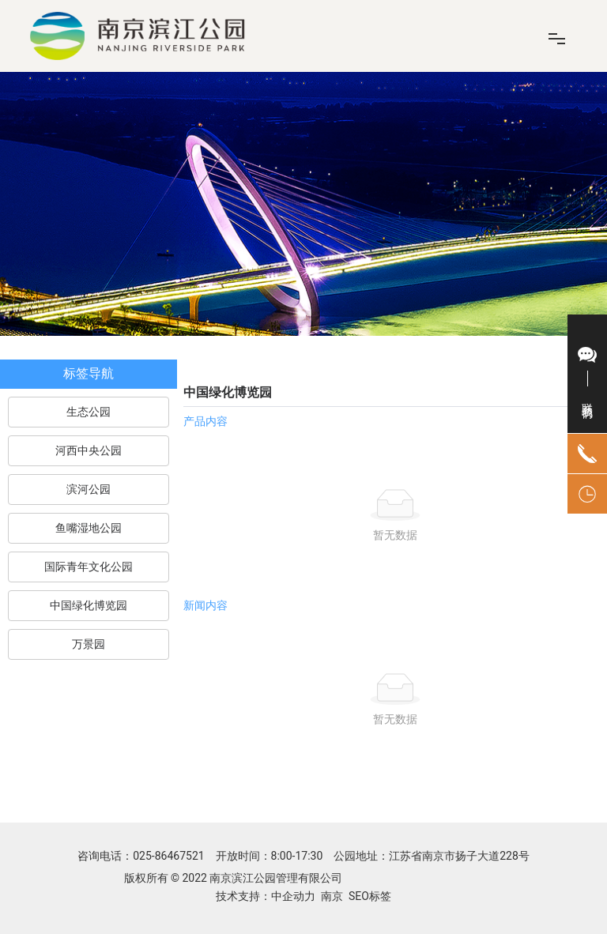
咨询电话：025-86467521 (142, 855)
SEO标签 (368, 896)
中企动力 (293, 896)
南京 (332, 896)
